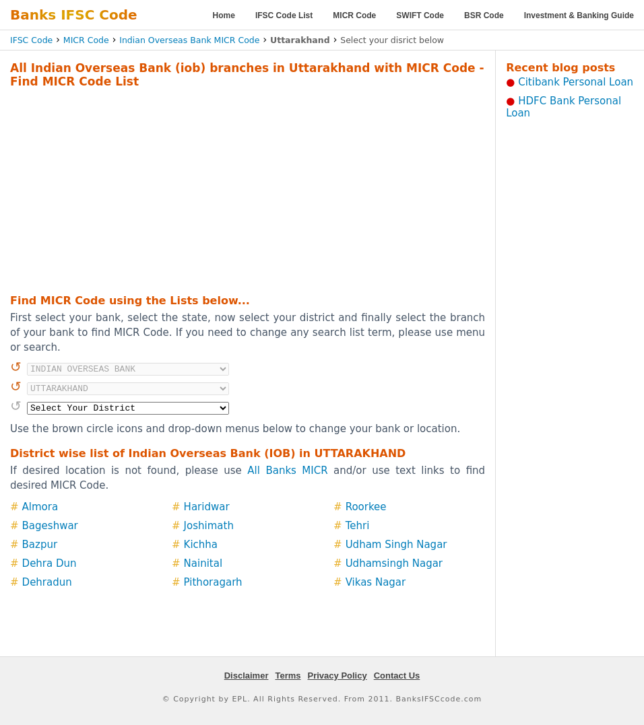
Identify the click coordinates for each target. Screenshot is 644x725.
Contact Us (397, 675)
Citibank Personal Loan (575, 82)
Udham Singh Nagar (396, 545)
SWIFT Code (420, 15)
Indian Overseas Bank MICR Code (189, 40)
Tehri (358, 526)
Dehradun (47, 582)
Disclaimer (246, 675)
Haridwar (207, 507)
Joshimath (209, 526)
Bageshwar (50, 526)
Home (224, 15)
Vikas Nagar (376, 582)
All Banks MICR (287, 470)
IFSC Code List (284, 15)
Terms (287, 675)
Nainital (203, 563)
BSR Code (484, 15)
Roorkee (366, 507)
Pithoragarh (213, 582)
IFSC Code (31, 40)
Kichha (201, 545)
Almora (40, 507)
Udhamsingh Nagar (394, 563)
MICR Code (354, 15)
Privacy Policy (337, 675)
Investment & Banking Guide (579, 15)
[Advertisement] (225, 189)
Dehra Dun (49, 563)
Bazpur (40, 545)
